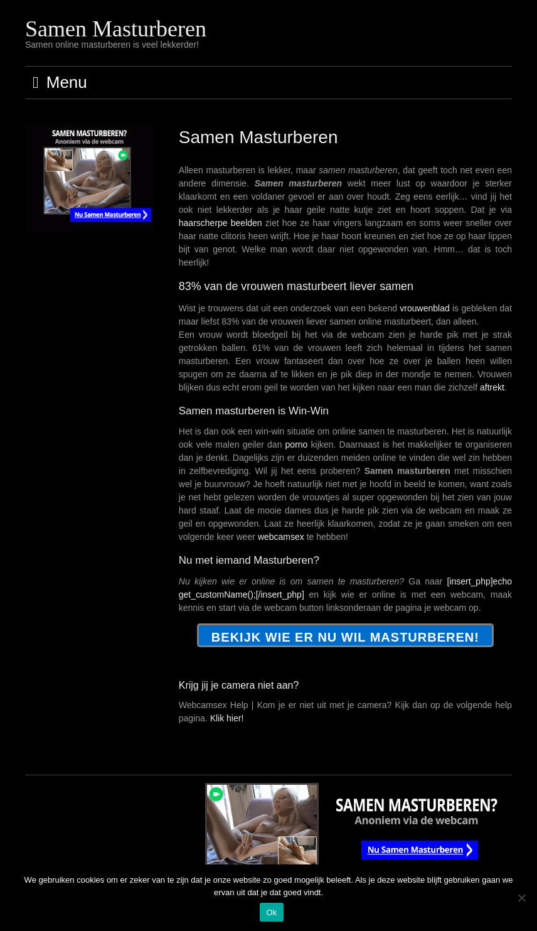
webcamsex (281, 537)
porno (296, 444)
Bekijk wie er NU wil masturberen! (345, 637)
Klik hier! (227, 718)
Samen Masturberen (115, 28)
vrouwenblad (424, 308)
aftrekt (492, 387)
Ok (271, 912)
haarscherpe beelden (220, 223)
